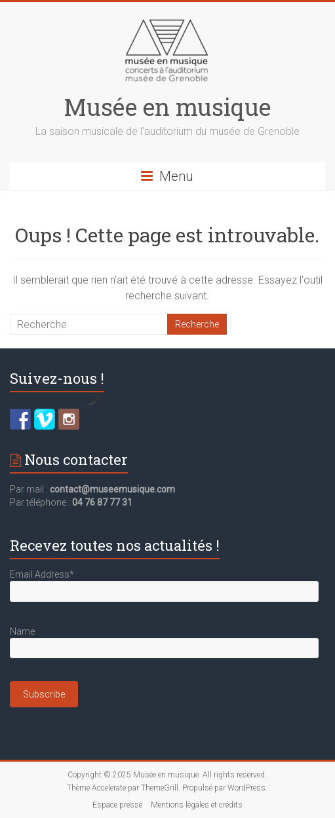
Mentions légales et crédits (197, 804)
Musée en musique (167, 106)
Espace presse (117, 804)
